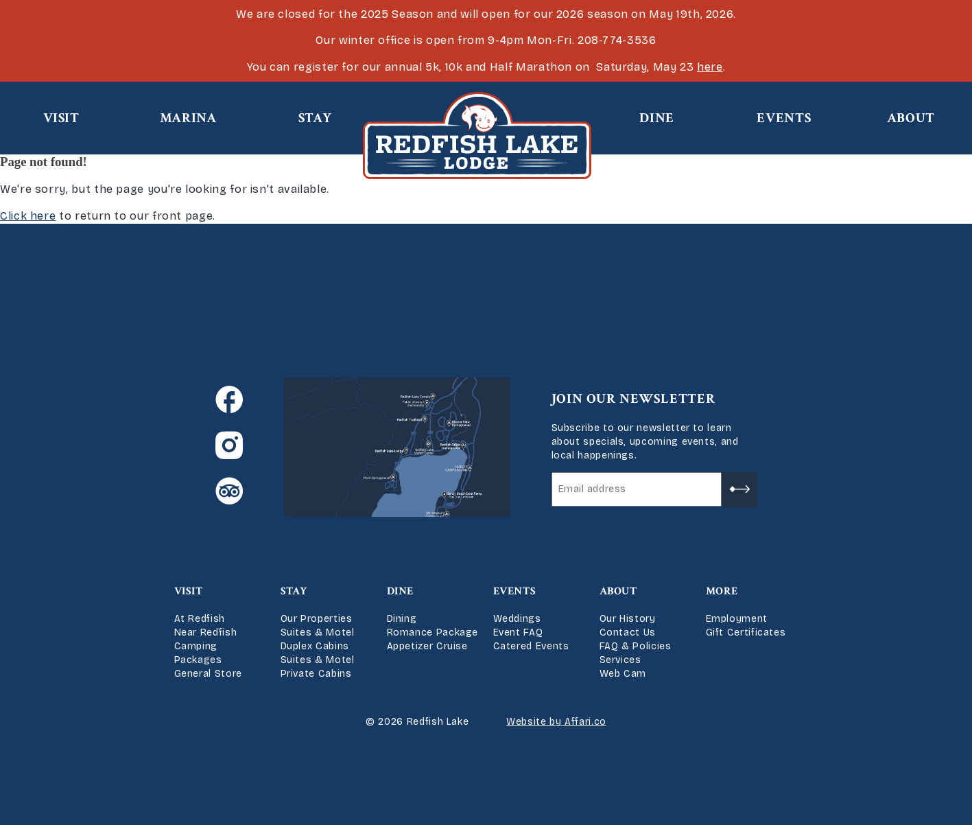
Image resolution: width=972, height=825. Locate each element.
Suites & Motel (318, 632)
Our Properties (317, 619)
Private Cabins (316, 673)
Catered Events (531, 646)
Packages (198, 660)
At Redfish (199, 619)
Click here (28, 215)
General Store (208, 673)
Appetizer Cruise (427, 646)
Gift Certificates (746, 632)
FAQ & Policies (636, 646)
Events (784, 118)
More (722, 591)
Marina (188, 118)
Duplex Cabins (315, 646)
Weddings (517, 619)
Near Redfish (205, 632)
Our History (628, 619)
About (911, 118)
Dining (402, 619)
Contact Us (628, 632)
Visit (61, 118)
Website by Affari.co (556, 722)
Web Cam (623, 673)
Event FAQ (518, 632)
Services (620, 660)
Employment (737, 619)
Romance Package (433, 632)
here (710, 66)
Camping (195, 646)
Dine (656, 118)
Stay (315, 118)
